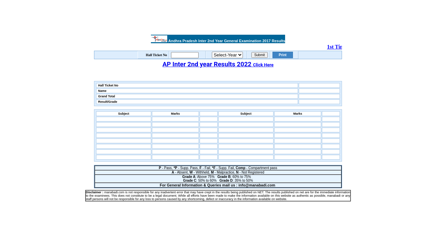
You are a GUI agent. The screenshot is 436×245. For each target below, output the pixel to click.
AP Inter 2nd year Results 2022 (218, 64)
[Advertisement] (218, 18)
